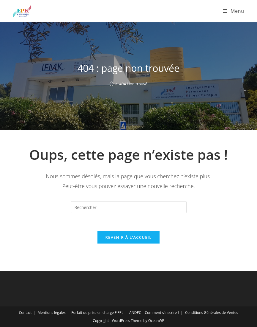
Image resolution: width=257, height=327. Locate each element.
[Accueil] (111, 83)
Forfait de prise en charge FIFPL (97, 312)
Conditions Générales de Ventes (211, 312)
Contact (25, 312)
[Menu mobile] (233, 11)
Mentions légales (52, 312)
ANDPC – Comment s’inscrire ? (154, 312)
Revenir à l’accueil (128, 237)
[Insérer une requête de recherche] (129, 207)
